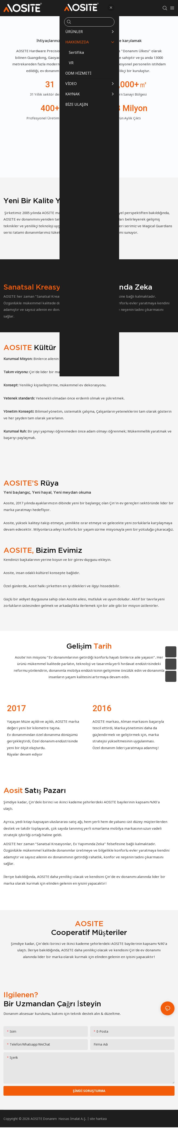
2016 (101, 708)
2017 (16, 708)
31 (50, 84)
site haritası (98, 1119)
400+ (50, 108)
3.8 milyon (128, 108)
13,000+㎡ (128, 84)
